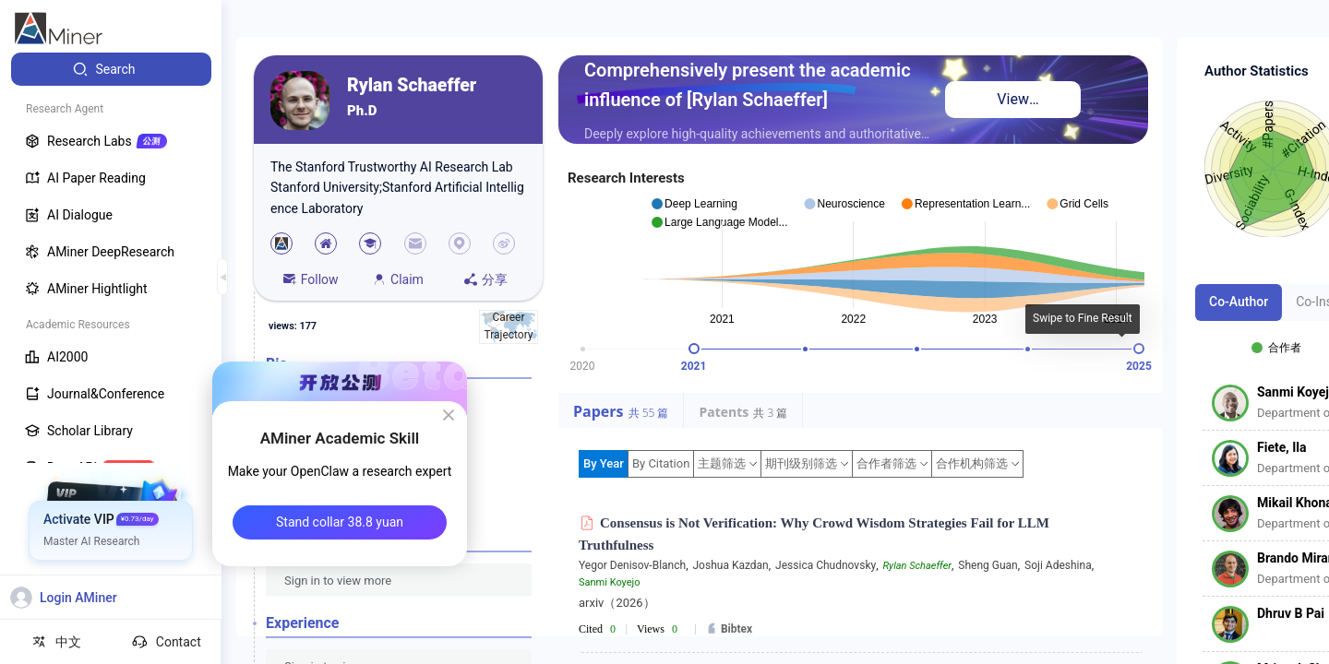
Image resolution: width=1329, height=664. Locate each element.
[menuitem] (111, 69)
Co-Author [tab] (1238, 301)
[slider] (694, 348)
